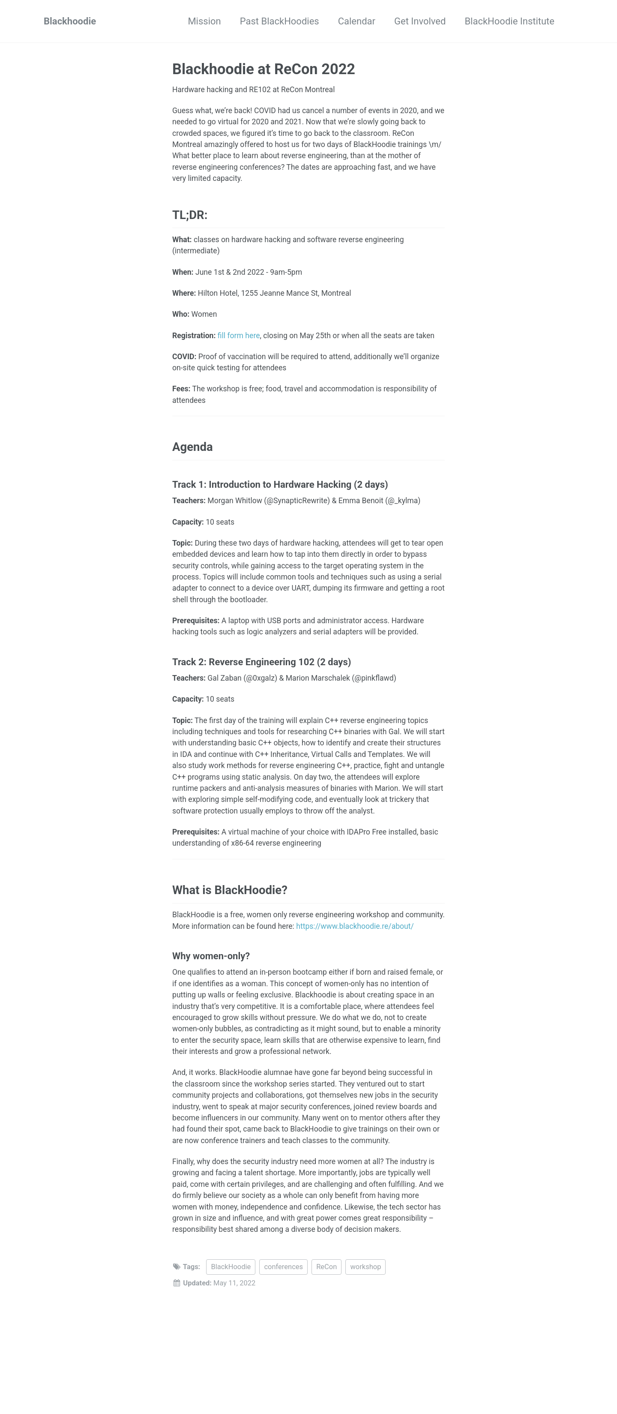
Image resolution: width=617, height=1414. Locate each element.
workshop (365, 1267)
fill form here (239, 335)
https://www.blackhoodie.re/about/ (354, 926)
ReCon (326, 1267)
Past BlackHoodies (279, 21)
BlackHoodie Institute (509, 21)
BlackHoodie (231, 1267)
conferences (283, 1267)
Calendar (356, 21)
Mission (204, 21)
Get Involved (420, 21)
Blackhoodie (70, 21)
